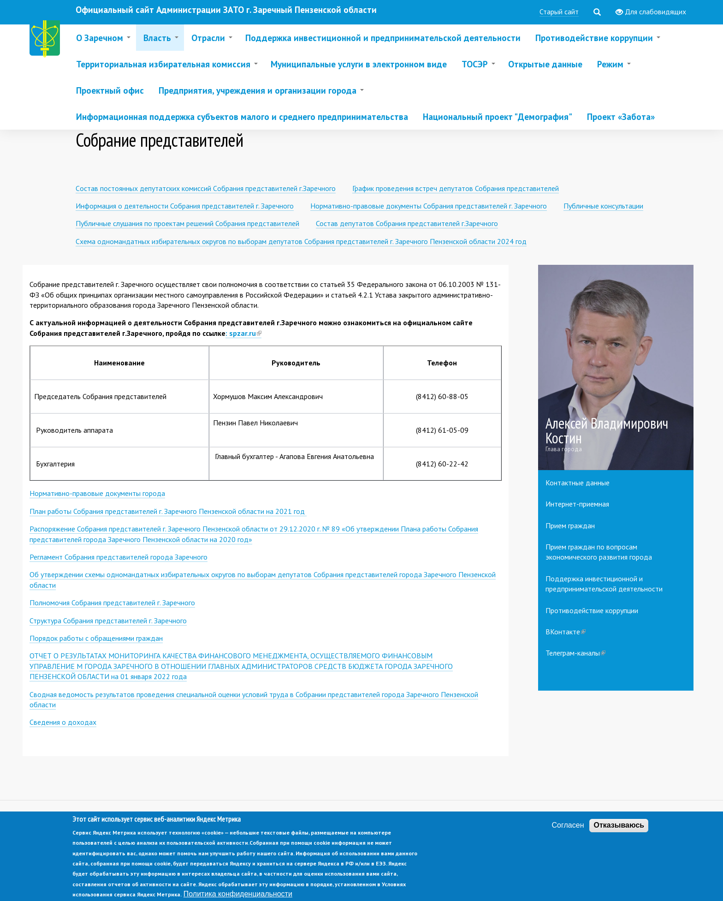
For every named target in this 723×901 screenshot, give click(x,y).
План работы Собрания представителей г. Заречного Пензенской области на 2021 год (168, 511)
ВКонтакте (565, 631)
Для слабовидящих (651, 12)
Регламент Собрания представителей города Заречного (118, 556)
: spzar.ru (243, 333)
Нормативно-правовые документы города (97, 493)
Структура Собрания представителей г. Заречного (108, 620)
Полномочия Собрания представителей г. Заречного (112, 602)
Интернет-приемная (577, 503)
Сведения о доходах (63, 722)
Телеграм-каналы (575, 652)
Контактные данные (577, 482)
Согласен (568, 834)
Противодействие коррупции (591, 610)
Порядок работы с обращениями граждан (96, 638)
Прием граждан (570, 525)
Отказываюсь (618, 834)
